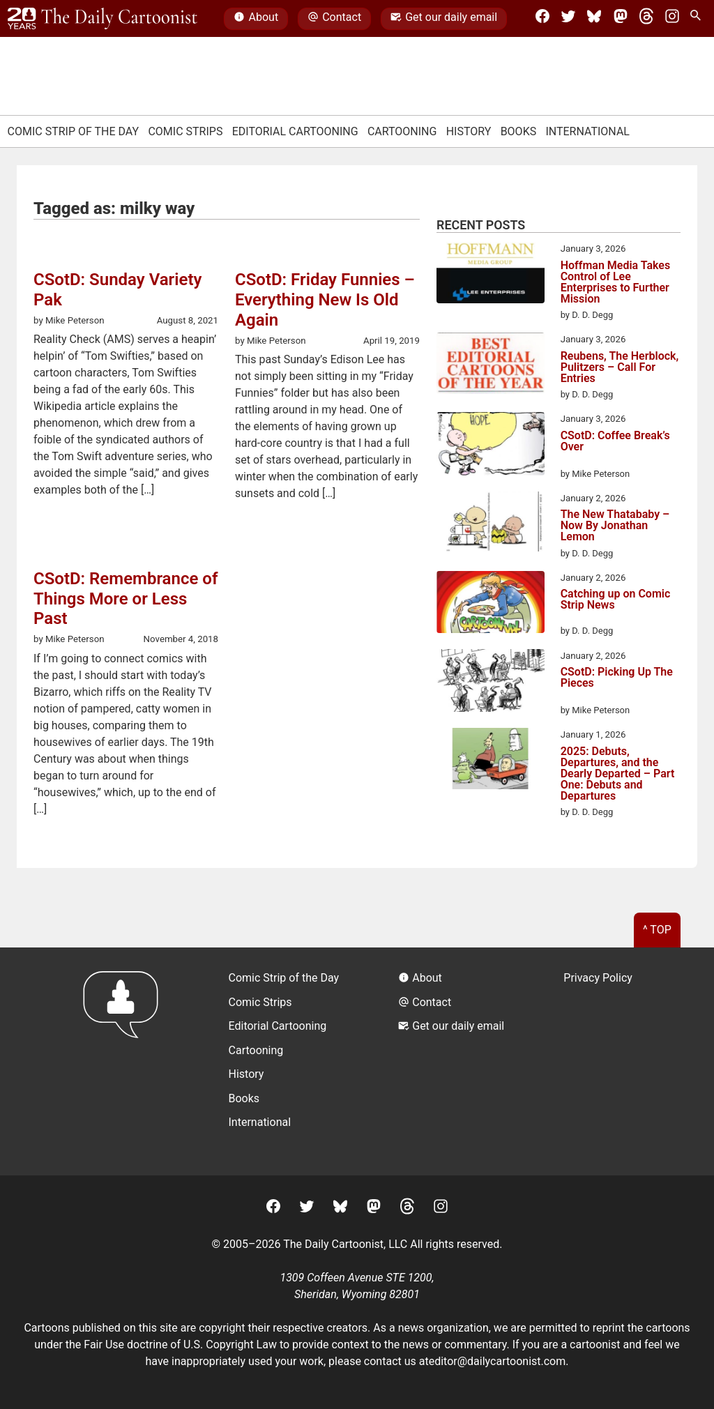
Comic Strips (185, 131)
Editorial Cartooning (295, 131)
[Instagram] (672, 19)
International (587, 131)
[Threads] (646, 19)
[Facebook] (542, 19)
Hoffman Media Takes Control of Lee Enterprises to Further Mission (616, 282)
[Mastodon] (620, 19)
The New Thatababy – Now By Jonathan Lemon (615, 525)
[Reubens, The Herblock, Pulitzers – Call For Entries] (490, 365)
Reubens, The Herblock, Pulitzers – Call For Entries (620, 367)
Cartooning (402, 131)
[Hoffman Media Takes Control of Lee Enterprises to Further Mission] (490, 274)
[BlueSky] (594, 19)
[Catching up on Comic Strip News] (490, 604)
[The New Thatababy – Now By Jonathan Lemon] (490, 524)
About (256, 19)
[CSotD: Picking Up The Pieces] (490, 683)
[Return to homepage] (125, 1061)
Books (519, 131)
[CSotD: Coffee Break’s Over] (490, 446)
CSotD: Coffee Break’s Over (615, 441)
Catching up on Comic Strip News (616, 599)
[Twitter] (568, 19)
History (469, 131)
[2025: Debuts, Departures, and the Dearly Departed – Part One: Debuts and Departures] (490, 760)
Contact (334, 19)
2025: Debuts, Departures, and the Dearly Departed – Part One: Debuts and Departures (618, 774)
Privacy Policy (597, 977)
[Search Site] (698, 19)
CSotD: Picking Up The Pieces (617, 678)
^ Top (657, 929)
